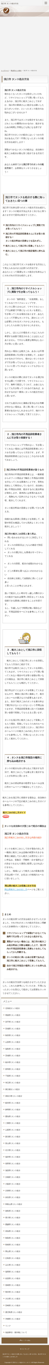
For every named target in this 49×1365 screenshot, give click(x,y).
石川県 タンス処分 (12, 1150)
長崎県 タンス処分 (12, 1285)
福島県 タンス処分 (12, 1049)
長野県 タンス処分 (12, 1164)
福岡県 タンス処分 (12, 1272)
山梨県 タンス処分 (12, 1130)
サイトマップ (24, 1349)
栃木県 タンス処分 (12, 1062)
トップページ (5, 70)
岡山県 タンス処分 (16, 70)
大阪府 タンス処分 (12, 1184)
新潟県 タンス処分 (12, 1137)
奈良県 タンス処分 (12, 1197)
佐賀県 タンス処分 (12, 1278)
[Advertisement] (24, 42)
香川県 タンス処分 (12, 1218)
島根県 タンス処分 (12, 1245)
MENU (46, 3)
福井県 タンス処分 (12, 1157)
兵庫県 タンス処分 (12, 1191)
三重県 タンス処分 (12, 1123)
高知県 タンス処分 (12, 1231)
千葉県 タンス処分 (12, 1076)
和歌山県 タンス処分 (13, 1204)
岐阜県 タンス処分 (12, 1103)
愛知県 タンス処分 (12, 1116)
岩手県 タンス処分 (12, 1022)
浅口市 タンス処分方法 (9, 4)
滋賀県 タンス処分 (12, 1170)
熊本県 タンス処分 (12, 1292)
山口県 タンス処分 (12, 1265)
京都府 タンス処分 (12, 1177)
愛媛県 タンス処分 (12, 1224)
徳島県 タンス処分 (12, 1211)
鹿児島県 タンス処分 (13, 1312)
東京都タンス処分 (12, 1089)
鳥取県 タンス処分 (12, 1238)
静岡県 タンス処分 (12, 1110)
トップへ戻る (26, 1340)
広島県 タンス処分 (12, 1258)
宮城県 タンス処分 (12, 1029)
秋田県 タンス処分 (12, 1035)
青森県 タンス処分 (12, 1015)
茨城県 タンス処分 (12, 1056)
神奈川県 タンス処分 (13, 1096)
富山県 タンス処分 (12, 1143)
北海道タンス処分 (12, 1008)
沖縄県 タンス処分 (12, 1319)
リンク (8, 1326)
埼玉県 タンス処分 (12, 1083)
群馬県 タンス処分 (12, 1069)
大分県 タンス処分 (12, 1299)
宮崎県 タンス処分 (12, 1305)
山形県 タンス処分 (12, 1042)
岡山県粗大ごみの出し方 (16, 889)
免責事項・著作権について (16, 1332)
